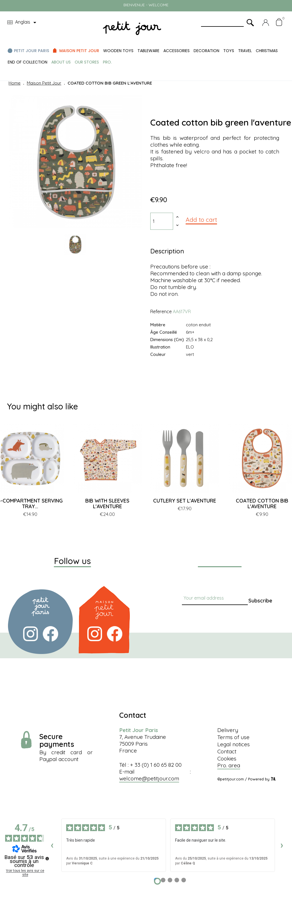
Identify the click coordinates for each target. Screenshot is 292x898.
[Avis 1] (157, 881)
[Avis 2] (163, 880)
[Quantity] (161, 221)
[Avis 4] (177, 880)
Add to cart (201, 219)
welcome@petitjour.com (149, 778)
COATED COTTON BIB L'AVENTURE (262, 503)
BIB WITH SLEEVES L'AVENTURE (107, 503)
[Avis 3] (170, 880)
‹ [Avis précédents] (52, 845)
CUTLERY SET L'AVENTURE (184, 500)
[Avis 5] (183, 880)
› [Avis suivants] (281, 845)
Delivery (227, 730)
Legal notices (233, 744)
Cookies (226, 758)
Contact (226, 751)
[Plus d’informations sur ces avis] (46, 858)
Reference (161, 311)
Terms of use (233, 737)
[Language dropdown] (22, 22)
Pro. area (228, 765)
